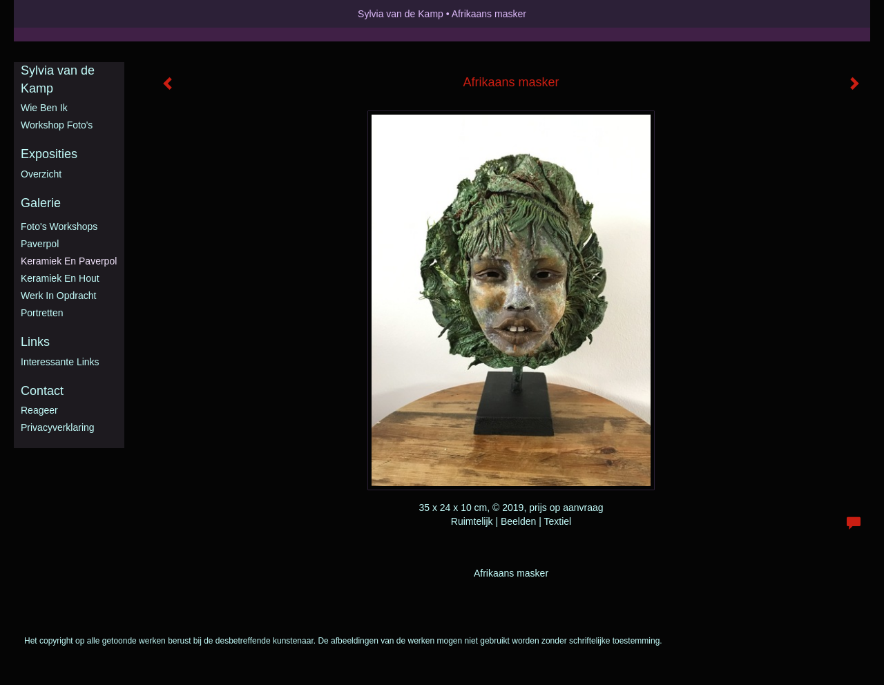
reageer (39, 410)
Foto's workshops (59, 226)
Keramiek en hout (60, 278)
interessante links (60, 361)
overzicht (41, 174)
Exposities (49, 154)
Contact (42, 391)
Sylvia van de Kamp (400, 13)
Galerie (41, 203)
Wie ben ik (44, 107)
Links (35, 342)
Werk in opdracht (58, 295)
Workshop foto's (57, 125)
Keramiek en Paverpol (69, 261)
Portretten (42, 312)
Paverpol (40, 243)
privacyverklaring (58, 427)
